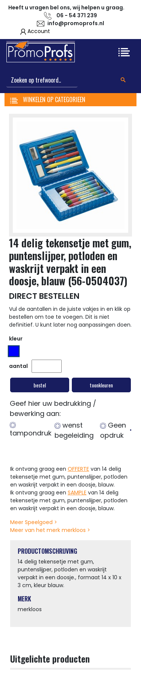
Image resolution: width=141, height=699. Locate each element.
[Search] (41, 80)
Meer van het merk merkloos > (50, 530)
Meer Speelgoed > (33, 522)
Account (38, 31)
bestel (39, 385)
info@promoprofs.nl (75, 23)
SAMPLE (77, 492)
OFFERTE (78, 469)
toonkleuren (101, 385)
